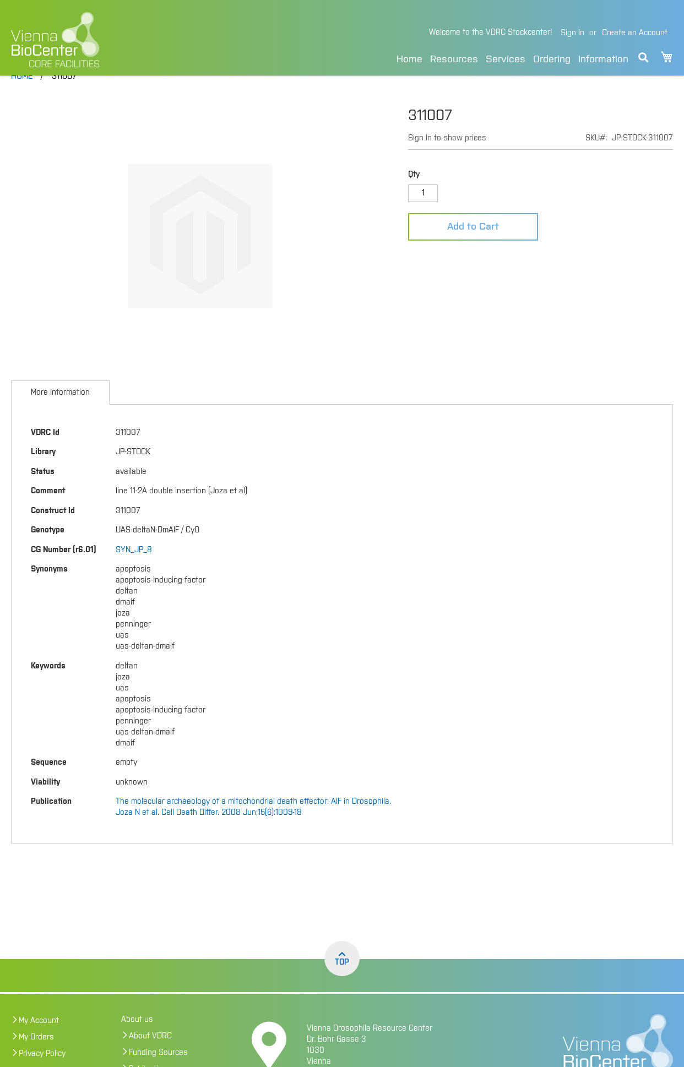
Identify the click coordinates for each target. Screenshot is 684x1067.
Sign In (572, 33)
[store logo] (125, 39)
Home (409, 59)
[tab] (60, 416)
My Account (39, 1044)
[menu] (512, 57)
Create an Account (634, 33)
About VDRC (150, 1059)
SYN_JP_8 (134, 573)
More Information (60, 416)
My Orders (36, 1060)
